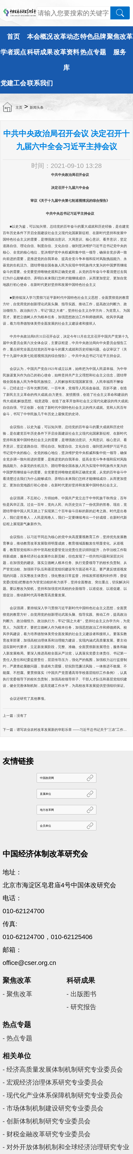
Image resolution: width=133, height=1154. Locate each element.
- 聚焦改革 (17, 993)
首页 (13, 36)
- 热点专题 (17, 1038)
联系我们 (40, 83)
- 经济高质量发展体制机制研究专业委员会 (63, 1069)
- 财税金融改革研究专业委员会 (47, 1134)
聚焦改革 (120, 36)
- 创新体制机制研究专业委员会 (47, 1121)
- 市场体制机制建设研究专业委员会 (53, 1108)
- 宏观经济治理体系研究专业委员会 (53, 1082)
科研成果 (40, 52)
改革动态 (66, 36)
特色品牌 (93, 36)
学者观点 (13, 52)
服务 (119, 52)
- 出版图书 (81, 993)
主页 (19, 107)
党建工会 (13, 83)
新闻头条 (37, 107)
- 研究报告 (81, 1006)
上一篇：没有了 (15, 715)
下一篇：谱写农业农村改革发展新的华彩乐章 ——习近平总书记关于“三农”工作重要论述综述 (66, 729)
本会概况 (40, 36)
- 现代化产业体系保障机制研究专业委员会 (63, 1095)
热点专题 (93, 52)
